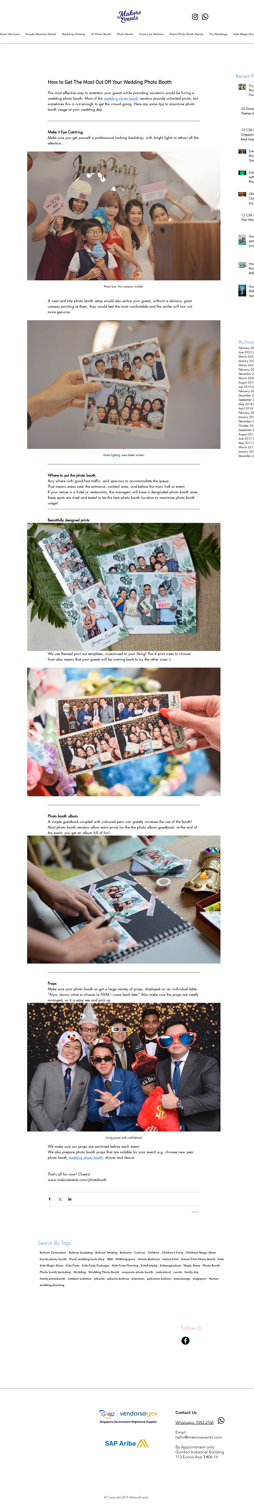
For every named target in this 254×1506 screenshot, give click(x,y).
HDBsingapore (125, 1259)
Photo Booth (211, 1265)
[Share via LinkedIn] (70, 1199)
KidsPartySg (149, 1265)
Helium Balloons (149, 1259)
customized (163, 1272)
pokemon (138, 1279)
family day (191, 1272)
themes (214, 1279)
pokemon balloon (159, 1279)
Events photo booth (53, 1259)
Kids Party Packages (95, 1265)
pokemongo (182, 1279)
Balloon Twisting (106, 1252)
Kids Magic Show (51, 1265)
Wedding (79, 1272)
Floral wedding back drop (86, 1259)
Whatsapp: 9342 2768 (194, 1422)
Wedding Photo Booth (103, 1272)
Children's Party (172, 1252)
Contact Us (186, 1412)
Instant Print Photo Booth (198, 1259)
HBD (110, 1259)
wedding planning (52, 1285)
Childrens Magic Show (201, 1252)
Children (153, 1252)
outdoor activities (80, 1279)
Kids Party (72, 1265)
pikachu (99, 1279)
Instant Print (170, 1259)
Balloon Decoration (53, 1252)
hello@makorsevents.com (198, 1437)
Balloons (126, 1252)
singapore (199, 1279)
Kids (221, 1259)
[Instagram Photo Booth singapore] (195, 17)
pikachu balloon (118, 1279)
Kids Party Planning (125, 1265)
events (177, 1272)
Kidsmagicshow (170, 1265)
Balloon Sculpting (81, 1252)
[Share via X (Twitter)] (60, 1199)
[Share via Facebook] (50, 1199)
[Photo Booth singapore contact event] (205, 17)
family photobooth (52, 1279)
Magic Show (191, 1265)
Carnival (139, 1252)
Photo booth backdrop (55, 1272)
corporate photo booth (137, 1272)
